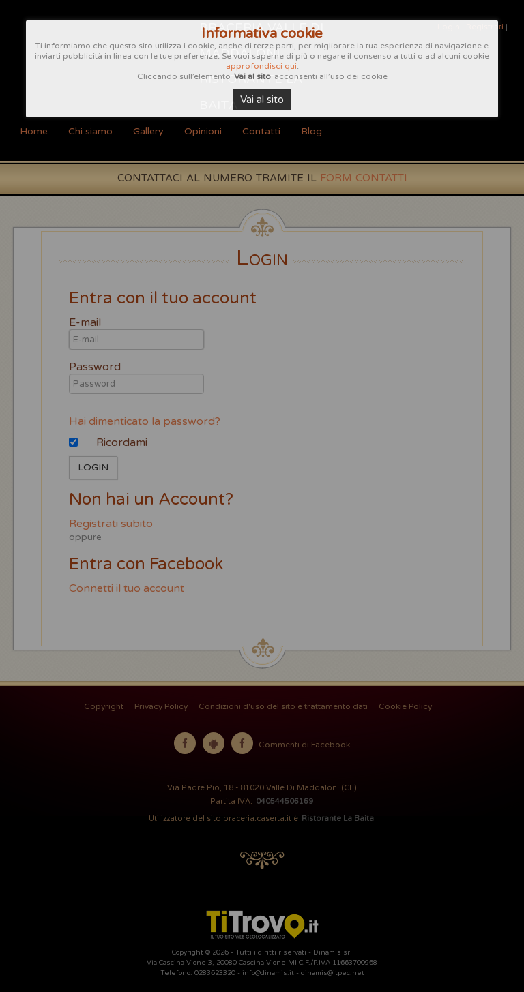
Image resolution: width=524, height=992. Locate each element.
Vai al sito (262, 99)
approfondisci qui (261, 66)
